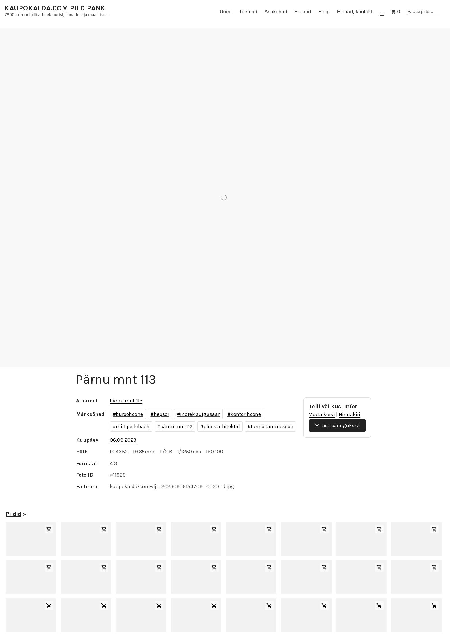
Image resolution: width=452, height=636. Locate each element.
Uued (226, 11)
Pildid (13, 514)
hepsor (161, 414)
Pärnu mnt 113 (126, 400)
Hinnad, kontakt (355, 11)
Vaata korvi (322, 414)
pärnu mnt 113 (176, 426)
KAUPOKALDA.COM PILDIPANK (55, 8)
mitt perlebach (133, 426)
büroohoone (129, 414)
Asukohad (275, 11)
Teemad (248, 11)
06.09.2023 (123, 440)
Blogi (323, 11)
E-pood (302, 11)
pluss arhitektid (222, 426)
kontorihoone (246, 414)
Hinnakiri (349, 414)
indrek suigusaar (200, 414)
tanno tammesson (272, 426)
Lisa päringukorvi (337, 425)
